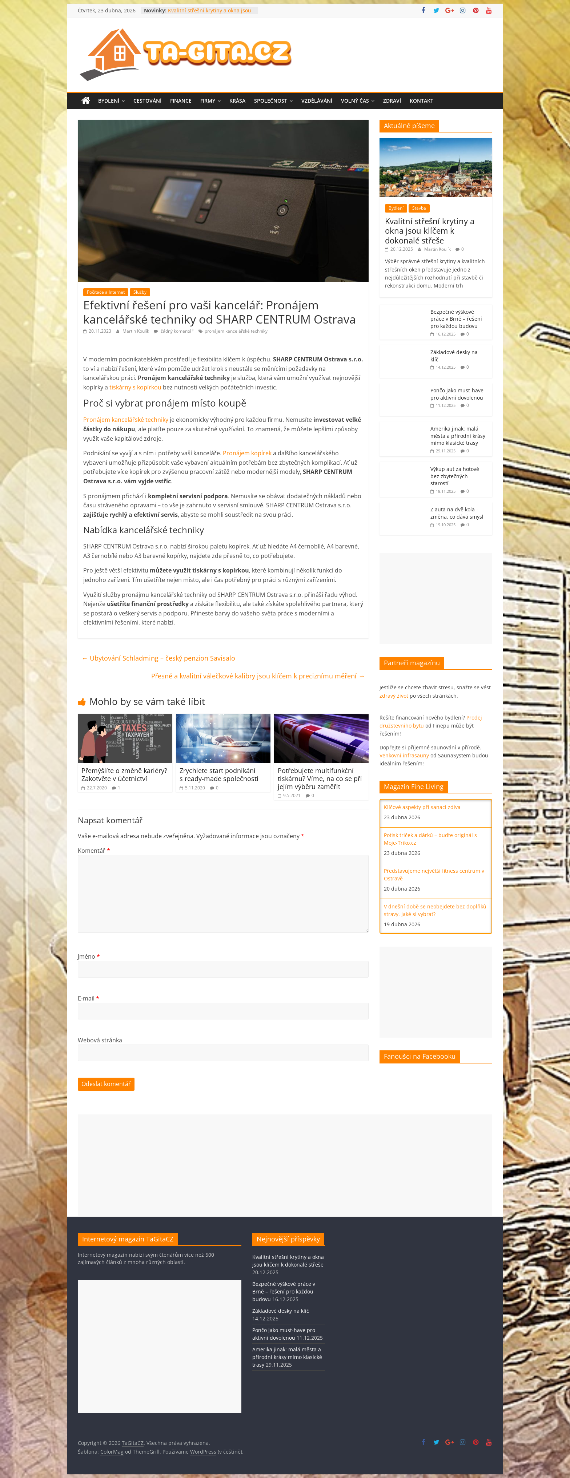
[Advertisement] (436, 598)
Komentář (94, 851)
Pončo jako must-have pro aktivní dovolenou (456, 394)
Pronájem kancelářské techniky (125, 420)
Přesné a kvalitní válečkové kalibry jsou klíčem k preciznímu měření (258, 675)
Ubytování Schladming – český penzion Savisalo (158, 658)
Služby (139, 292)
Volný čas (355, 100)
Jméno (89, 956)
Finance (181, 100)
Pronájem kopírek (247, 453)
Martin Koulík (136, 331)
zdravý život (394, 695)
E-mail (88, 998)
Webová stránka (100, 1040)
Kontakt (421, 100)
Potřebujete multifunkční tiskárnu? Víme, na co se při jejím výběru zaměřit (320, 778)
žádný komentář (173, 331)
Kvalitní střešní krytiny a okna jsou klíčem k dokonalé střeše (209, 14)
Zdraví (392, 100)
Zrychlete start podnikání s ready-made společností (219, 774)
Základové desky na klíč (280, 1310)
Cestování (147, 100)
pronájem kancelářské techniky (236, 331)
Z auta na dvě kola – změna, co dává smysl (456, 513)
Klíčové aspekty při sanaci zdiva (422, 807)
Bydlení (108, 100)
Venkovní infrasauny (404, 755)
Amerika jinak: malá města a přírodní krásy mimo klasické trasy (457, 435)
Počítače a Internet (106, 292)
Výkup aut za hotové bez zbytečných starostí (454, 476)
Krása (237, 100)
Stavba (419, 208)
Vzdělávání (316, 100)
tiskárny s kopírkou (135, 387)
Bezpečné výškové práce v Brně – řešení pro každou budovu (456, 318)
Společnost (270, 100)
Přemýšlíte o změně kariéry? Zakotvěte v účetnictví (124, 774)
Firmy (207, 100)
